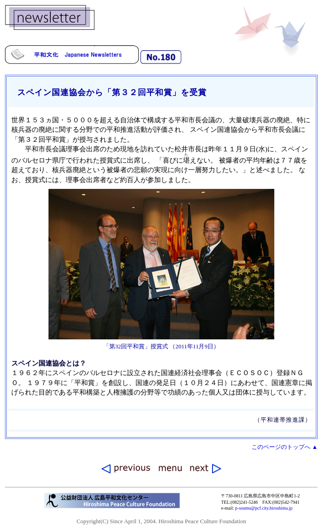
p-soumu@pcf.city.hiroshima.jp (264, 508)
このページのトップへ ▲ (284, 446)
